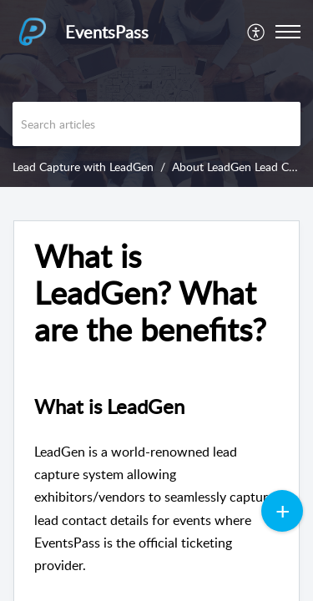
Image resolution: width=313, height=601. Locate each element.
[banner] (156, 93)
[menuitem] (256, 32)
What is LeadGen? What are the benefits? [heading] (150, 292)
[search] (156, 124)
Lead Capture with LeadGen (83, 166)
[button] (256, 32)
